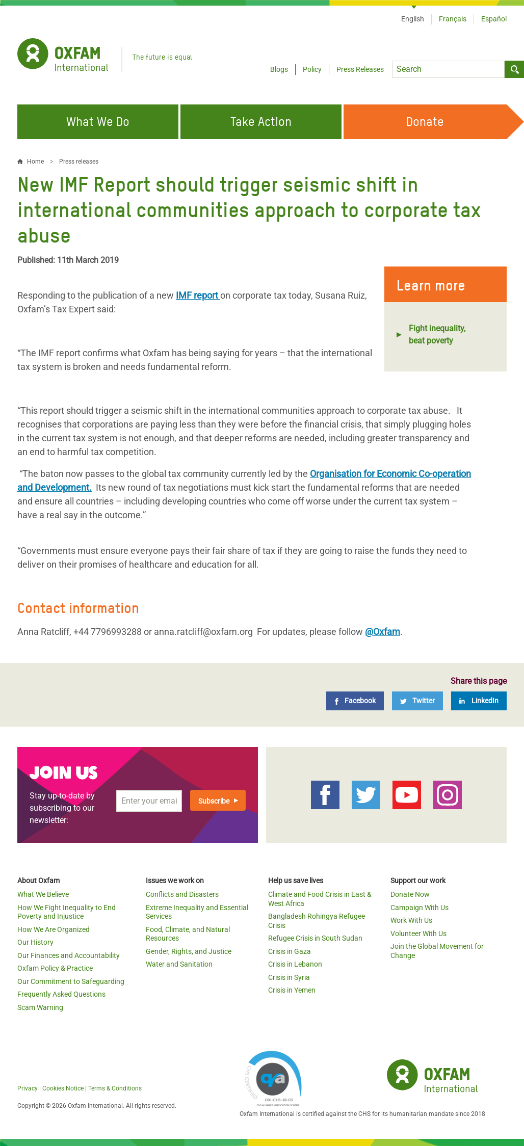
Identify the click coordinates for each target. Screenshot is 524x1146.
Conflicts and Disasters (182, 894)
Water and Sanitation (179, 964)
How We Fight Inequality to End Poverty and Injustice (66, 912)
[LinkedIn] (479, 700)
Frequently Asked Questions (61, 994)
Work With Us (411, 920)
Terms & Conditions (115, 1088)
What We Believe (43, 894)
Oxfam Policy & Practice (55, 968)
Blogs (279, 69)
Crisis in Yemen (292, 990)
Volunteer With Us (418, 933)
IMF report (198, 295)
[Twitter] (417, 700)
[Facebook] (355, 700)
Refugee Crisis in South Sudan (315, 938)
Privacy (27, 1088)
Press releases (78, 161)
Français (452, 19)
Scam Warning (40, 1007)
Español (494, 19)
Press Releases (360, 69)
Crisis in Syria (289, 977)
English (412, 19)
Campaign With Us (419, 907)
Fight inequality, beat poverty (437, 334)
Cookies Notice (63, 1088)
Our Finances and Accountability (68, 955)
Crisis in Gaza (289, 951)
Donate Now (410, 894)
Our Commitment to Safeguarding (70, 981)
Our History (35, 942)
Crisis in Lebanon (295, 964)
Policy (312, 69)
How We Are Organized (53, 929)
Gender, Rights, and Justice (188, 951)
